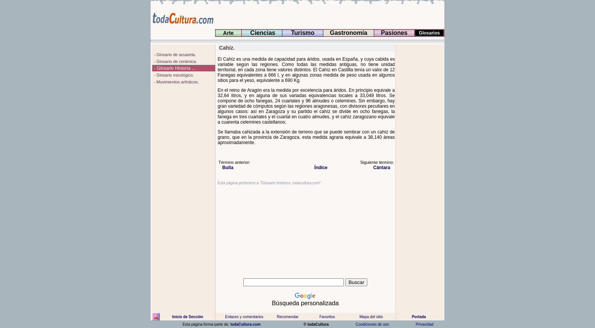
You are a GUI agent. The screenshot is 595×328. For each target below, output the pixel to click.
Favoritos (327, 317)
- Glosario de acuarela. (174, 54)
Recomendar (287, 317)
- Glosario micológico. (173, 75)
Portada (419, 317)
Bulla (226, 167)
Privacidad (425, 324)
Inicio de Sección (187, 317)
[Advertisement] (420, 158)
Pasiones (394, 33)
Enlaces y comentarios (244, 317)
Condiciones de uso (372, 324)
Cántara (383, 167)
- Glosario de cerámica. (175, 61)
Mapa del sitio (371, 317)
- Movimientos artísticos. (176, 82)
